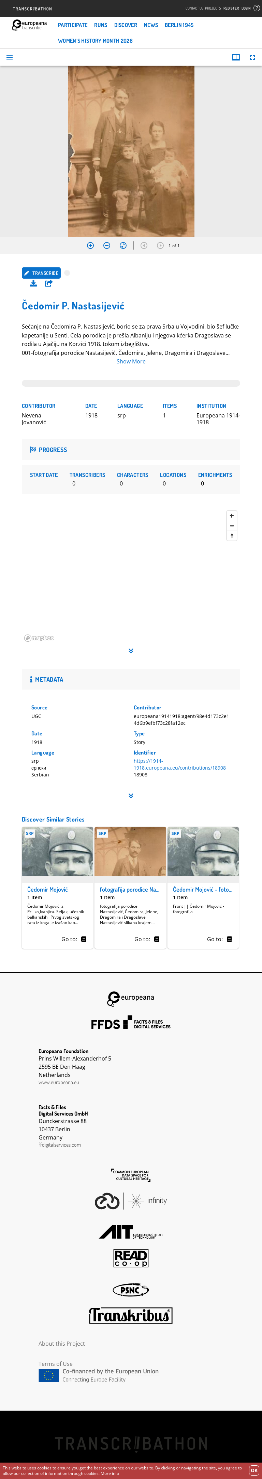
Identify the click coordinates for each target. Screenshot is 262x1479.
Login (246, 8)
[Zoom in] (90, 245)
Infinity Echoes (131, 1201)
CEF (131, 1375)
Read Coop (131, 1258)
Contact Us (194, 8)
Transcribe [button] (41, 273)
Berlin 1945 (179, 25)
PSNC (131, 1290)
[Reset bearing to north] (232, 536)
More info (110, 1473)
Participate (72, 25)
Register (231, 8)
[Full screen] (252, 57)
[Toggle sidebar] (9, 57)
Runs (100, 25)
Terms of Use (56, 1364)
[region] (131, 575)
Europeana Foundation (131, 999)
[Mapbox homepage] (39, 638)
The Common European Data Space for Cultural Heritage (131, 1175)
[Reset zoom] (123, 245)
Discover (125, 25)
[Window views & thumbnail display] (236, 57)
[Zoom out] (107, 245)
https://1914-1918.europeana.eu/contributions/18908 (180, 764)
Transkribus (131, 1315)
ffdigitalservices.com (60, 1144)
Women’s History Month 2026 (95, 40)
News (151, 25)
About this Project (62, 1343)
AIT (131, 1232)
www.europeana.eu (59, 1082)
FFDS (131, 1022)
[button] (49, 283)
